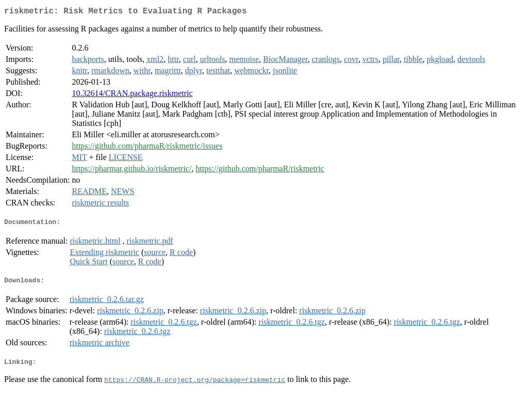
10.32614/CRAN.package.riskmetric (132, 95)
